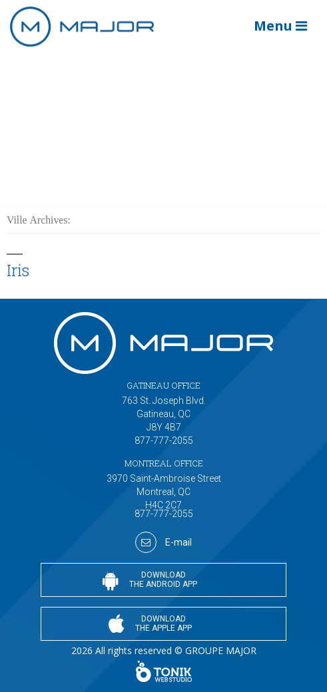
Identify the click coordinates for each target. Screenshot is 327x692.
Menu (280, 26)
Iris (18, 270)
